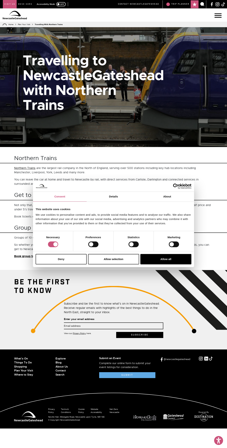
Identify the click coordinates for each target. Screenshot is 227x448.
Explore (60, 358)
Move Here (25, 4)
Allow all (165, 259)
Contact (60, 370)
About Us (61, 366)
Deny (61, 259)
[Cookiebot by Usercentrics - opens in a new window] (175, 186)
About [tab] (167, 196)
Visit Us (9, 4)
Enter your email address (79, 319)
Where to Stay (23, 374)
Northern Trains (24, 168)
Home (10, 24)
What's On (21, 358)
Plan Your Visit (24, 24)
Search (59, 374)
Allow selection (113, 259)
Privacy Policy (79, 333)
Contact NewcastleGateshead (138, 4)
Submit (127, 375)
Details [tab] (113, 196)
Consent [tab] (59, 196)
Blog (58, 362)
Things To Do (23, 362)
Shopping (20, 366)
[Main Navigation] (218, 15)
